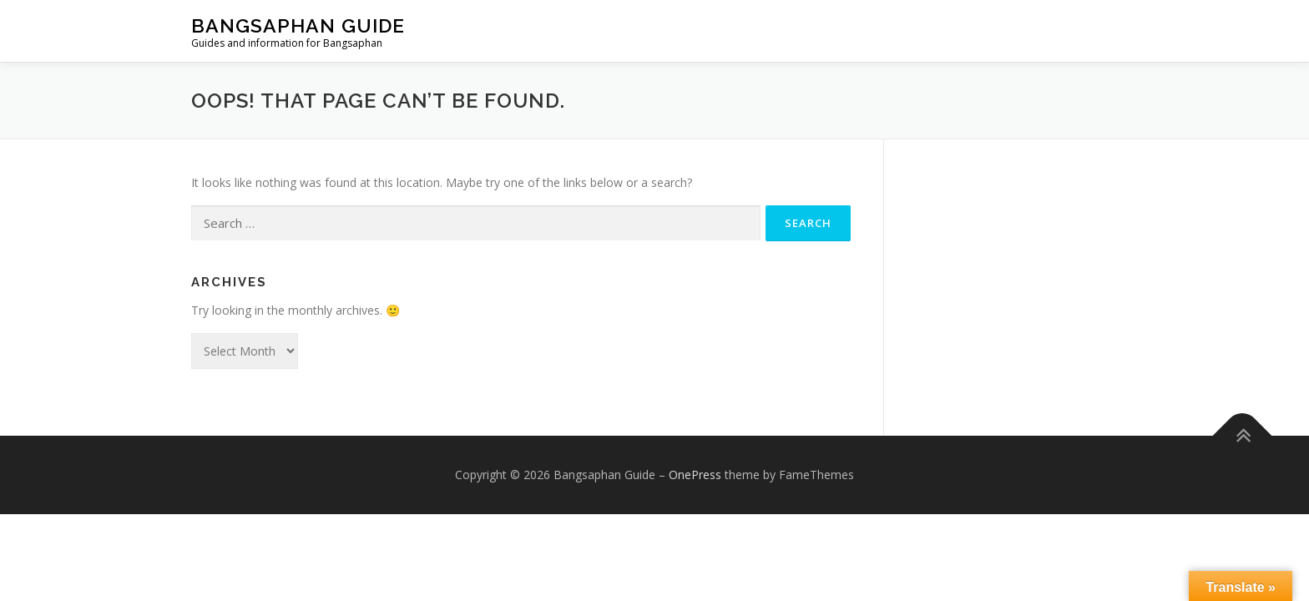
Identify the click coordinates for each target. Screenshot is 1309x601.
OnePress (695, 474)
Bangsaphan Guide (298, 25)
